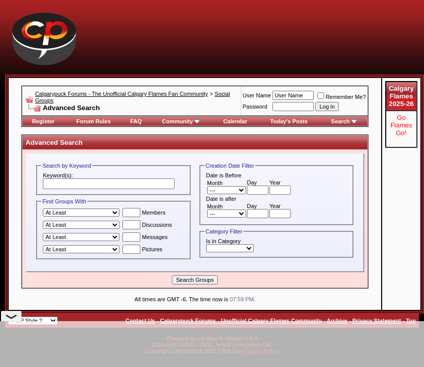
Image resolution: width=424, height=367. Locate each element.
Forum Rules (94, 121)
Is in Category (223, 241)
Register (43, 121)
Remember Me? (341, 97)
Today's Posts (289, 121)
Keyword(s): (58, 175)
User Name (257, 95)
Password (255, 106)
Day (252, 182)
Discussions (147, 225)
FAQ (136, 121)
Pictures (142, 249)
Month (215, 183)
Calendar (235, 121)
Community (181, 121)
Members (143, 212)
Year (275, 182)
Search (344, 121)
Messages (144, 237)
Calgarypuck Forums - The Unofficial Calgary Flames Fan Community (121, 94)
